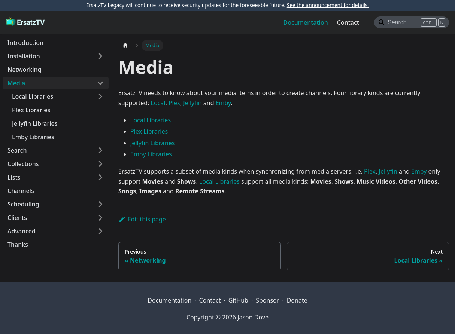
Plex (174, 103)
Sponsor (267, 300)
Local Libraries (150, 120)
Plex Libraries (149, 131)
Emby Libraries (151, 154)
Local (158, 103)
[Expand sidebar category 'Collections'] (100, 164)
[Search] (411, 22)
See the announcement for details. (328, 5)
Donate (297, 300)
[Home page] (125, 45)
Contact (348, 22)
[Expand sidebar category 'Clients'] (100, 218)
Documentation (305, 22)
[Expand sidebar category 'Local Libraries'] (100, 96)
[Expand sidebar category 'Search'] (100, 150)
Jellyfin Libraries (152, 143)
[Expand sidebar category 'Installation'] (100, 56)
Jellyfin (192, 103)
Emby (223, 103)
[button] (56, 177)
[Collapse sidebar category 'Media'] (100, 83)
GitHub (238, 300)
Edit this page (142, 219)
